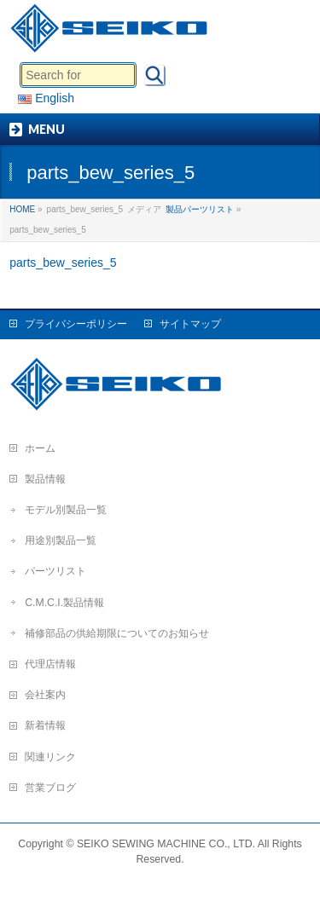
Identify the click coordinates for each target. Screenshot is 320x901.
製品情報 (45, 479)
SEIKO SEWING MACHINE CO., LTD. (166, 844)
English (46, 98)
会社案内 (45, 695)
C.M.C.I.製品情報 (64, 603)
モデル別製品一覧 (66, 510)
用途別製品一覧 (60, 540)
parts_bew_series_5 (62, 262)
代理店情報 (50, 664)
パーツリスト (55, 571)
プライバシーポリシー (76, 324)
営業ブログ (50, 788)
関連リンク (50, 757)
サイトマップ (190, 324)
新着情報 (45, 725)
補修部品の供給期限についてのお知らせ (117, 633)
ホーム (40, 448)
